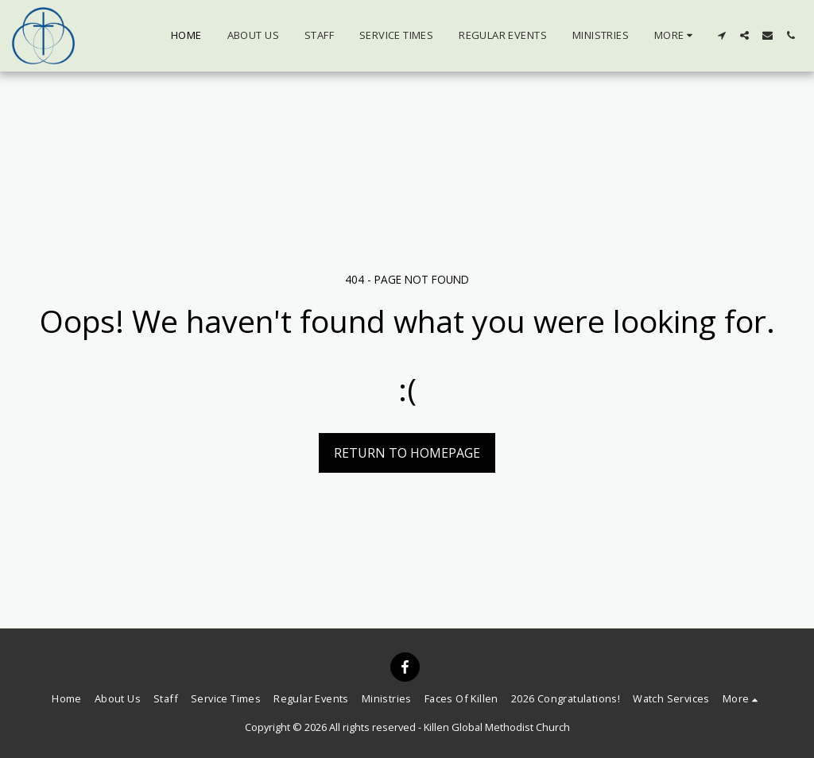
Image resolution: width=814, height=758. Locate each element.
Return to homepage (407, 453)
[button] (721, 35)
